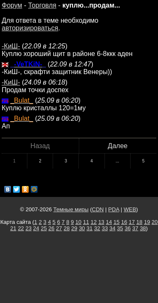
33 (104, 228)
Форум (12, 5)
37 (135, 228)
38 (143, 228)
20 (155, 222)
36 (128, 228)
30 (82, 228)
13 (101, 222)
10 (78, 222)
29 (74, 228)
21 (13, 228)
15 (116, 222)
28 (67, 228)
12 (93, 222)
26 (51, 228)
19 (147, 222)
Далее (118, 145)
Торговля (42, 5)
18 (139, 222)
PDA (113, 209)
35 (120, 228)
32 (97, 228)
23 (28, 228)
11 (86, 222)
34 (112, 228)
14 (109, 222)
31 (89, 228)
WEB (129, 209)
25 (44, 228)
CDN (98, 209)
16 (124, 222)
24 (36, 228)
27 (59, 228)
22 (21, 228)
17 (132, 222)
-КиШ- (11, 46)
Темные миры (71, 209)
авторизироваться (30, 28)
